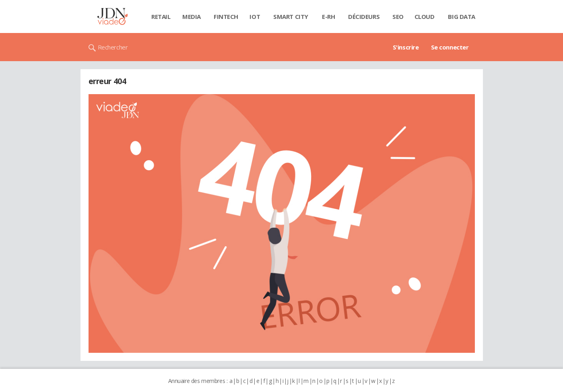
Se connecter (450, 47)
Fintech (226, 16)
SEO (398, 16)
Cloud (425, 16)
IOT (255, 16)
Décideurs (363, 16)
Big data (461, 16)
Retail (160, 16)
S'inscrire (406, 47)
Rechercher (113, 47)
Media (191, 16)
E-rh (328, 16)
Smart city (290, 16)
